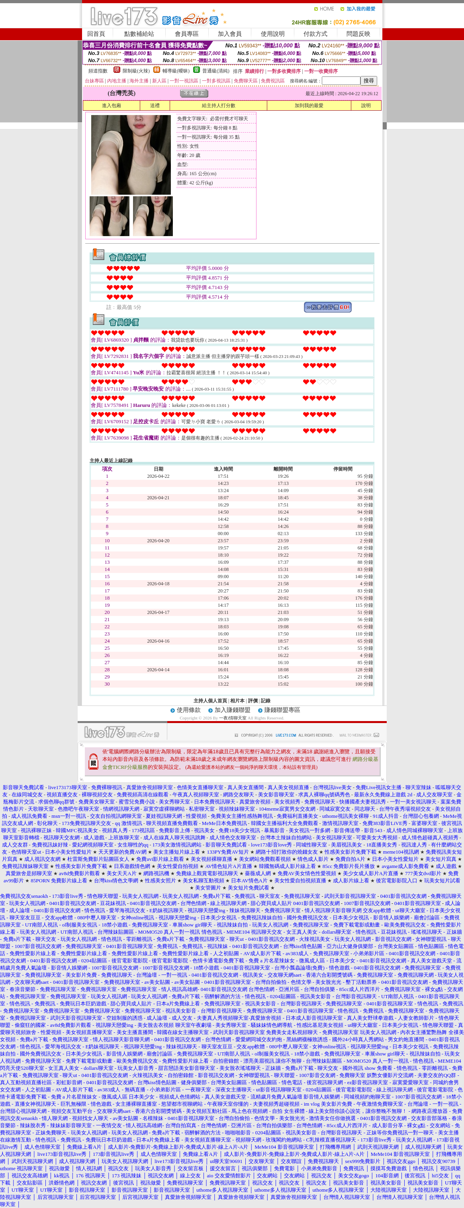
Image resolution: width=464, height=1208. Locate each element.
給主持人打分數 (218, 105)
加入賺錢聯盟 (233, 710)
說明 (366, 105)
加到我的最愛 (309, 105)
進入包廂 (111, 105)
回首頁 (96, 34)
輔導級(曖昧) (176, 71)
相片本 (237, 701)
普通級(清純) (215, 71)
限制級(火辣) (136, 71)
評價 (253, 701)
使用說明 (273, 34)
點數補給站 (139, 34)
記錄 (265, 701)
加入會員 (230, 34)
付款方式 (315, 34)
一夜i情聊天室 (233, 717)
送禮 (155, 105)
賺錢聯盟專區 (282, 710)
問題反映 (358, 34)
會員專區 (187, 34)
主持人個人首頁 (210, 701)
